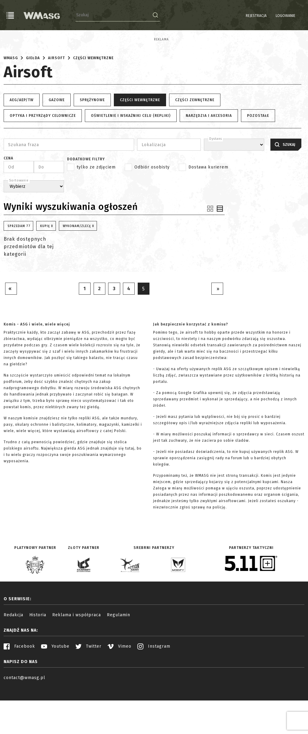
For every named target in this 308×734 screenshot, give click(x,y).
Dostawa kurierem (208, 210)
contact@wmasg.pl (24, 721)
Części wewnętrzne (93, 102)
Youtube (55, 690)
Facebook (19, 690)
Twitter (88, 690)
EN (300, 16)
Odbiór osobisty (152, 210)
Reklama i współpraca (76, 659)
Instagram (153, 690)
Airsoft (56, 102)
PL (292, 16)
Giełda (33, 102)
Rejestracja (240, 16)
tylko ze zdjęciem (96, 210)
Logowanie (270, 16)
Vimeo (119, 690)
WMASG (11, 102)
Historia (37, 659)
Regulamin (118, 659)
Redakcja (13, 659)
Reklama (11, 39)
